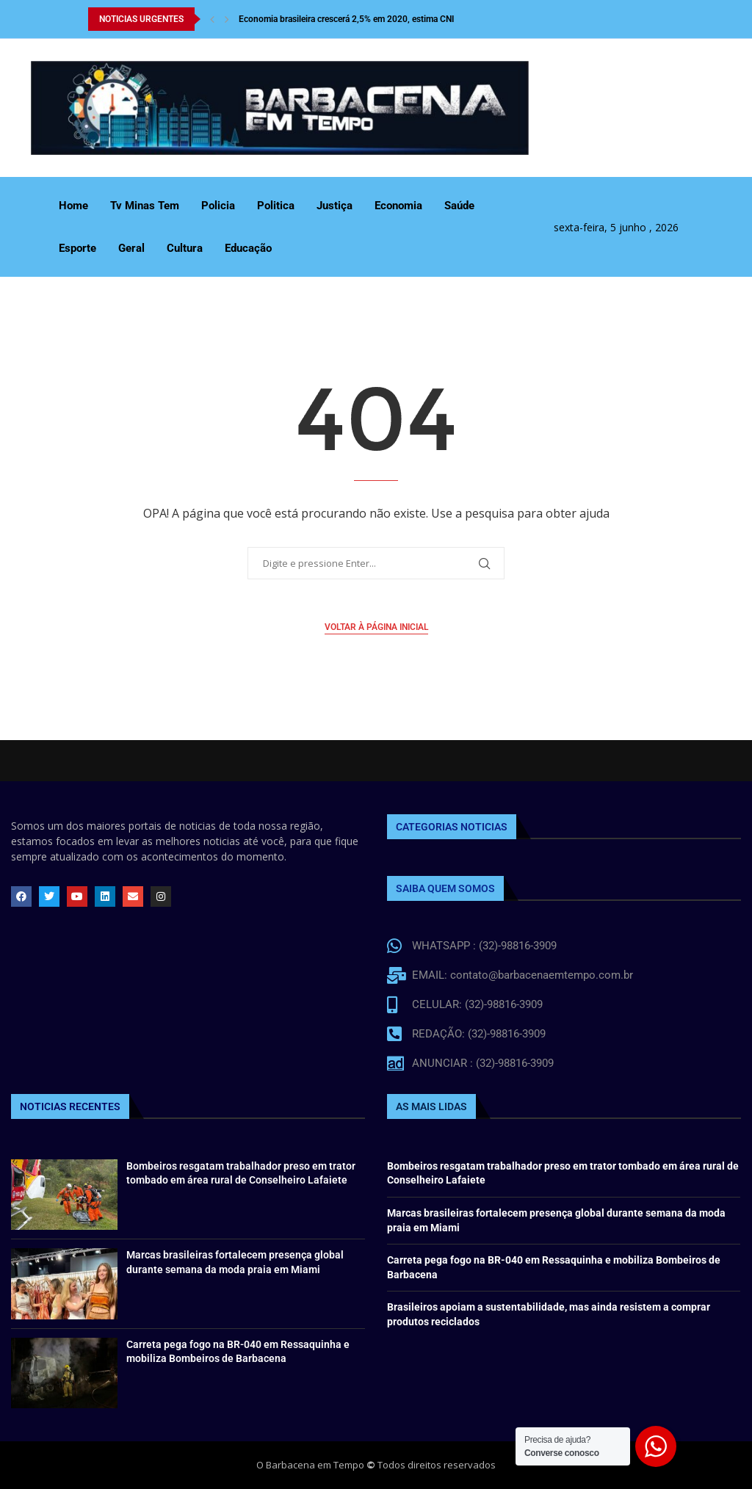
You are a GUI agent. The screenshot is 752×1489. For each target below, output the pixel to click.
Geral (131, 248)
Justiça (334, 205)
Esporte (77, 248)
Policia (218, 205)
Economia (398, 205)
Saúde (459, 205)
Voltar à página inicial (376, 627)
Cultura (185, 248)
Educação (248, 248)
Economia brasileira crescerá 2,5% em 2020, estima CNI (346, 19)
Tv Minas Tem (144, 205)
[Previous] (212, 19)
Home (73, 205)
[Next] (227, 19)
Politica (275, 205)
